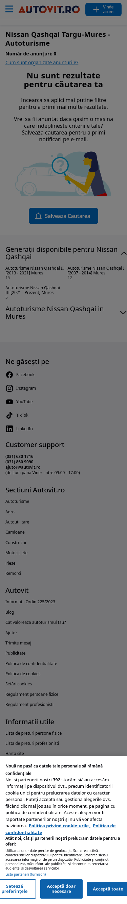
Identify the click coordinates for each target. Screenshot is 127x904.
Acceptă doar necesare (61, 889)
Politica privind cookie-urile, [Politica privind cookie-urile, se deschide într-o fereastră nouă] (60, 826)
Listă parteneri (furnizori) (25, 874)
